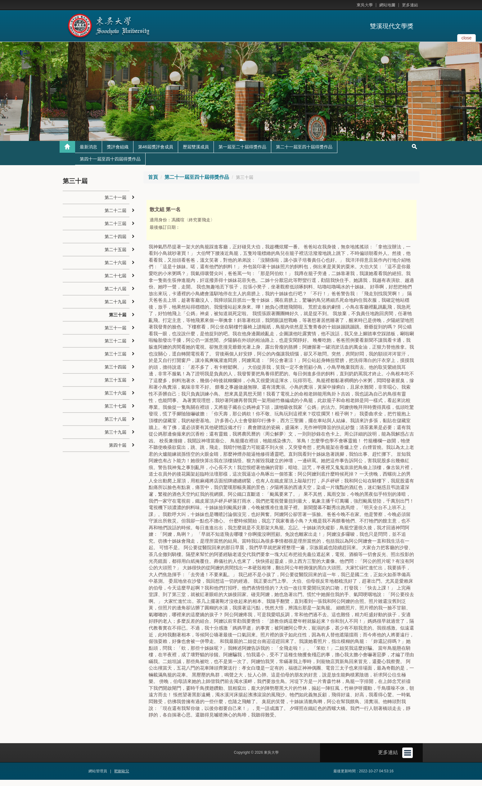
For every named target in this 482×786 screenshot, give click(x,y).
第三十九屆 (115, 438)
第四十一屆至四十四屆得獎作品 (110, 165)
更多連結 (410, 5)
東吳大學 (365, 5)
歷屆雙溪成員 (196, 153)
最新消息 (88, 153)
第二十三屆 (115, 230)
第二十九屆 (115, 308)
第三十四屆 (115, 373)
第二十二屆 (115, 217)
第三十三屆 (115, 360)
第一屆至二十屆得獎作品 (242, 153)
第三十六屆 (115, 399)
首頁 (153, 183)
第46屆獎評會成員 (155, 153)
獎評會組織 (117, 153)
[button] (6, 94)
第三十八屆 (115, 425)
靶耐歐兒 (121, 777)
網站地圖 (387, 5)
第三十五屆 (115, 386)
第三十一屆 (115, 334)
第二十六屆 (115, 269)
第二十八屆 (115, 295)
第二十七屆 (115, 282)
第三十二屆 (115, 347)
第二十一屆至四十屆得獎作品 (304, 153)
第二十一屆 (115, 203)
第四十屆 (117, 451)
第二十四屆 (115, 243)
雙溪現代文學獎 (391, 26)
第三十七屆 (115, 412)
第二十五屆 (115, 256)
